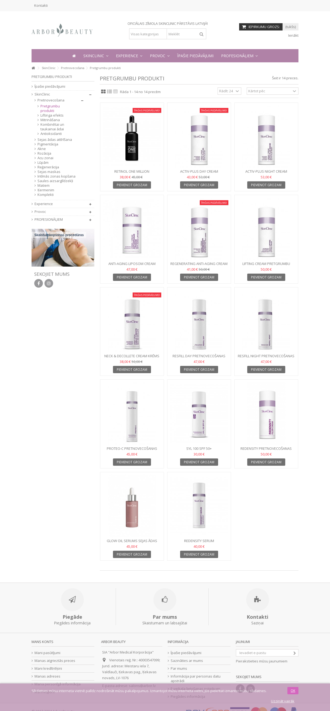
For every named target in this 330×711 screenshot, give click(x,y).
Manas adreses (47, 676)
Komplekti (45, 194)
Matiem (43, 185)
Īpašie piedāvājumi (50, 86)
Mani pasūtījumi (47, 653)
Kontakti (41, 5)
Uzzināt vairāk (282, 701)
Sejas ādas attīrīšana (54, 139)
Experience (44, 204)
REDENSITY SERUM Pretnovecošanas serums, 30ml (199, 543)
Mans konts (42, 641)
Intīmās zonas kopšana (56, 176)
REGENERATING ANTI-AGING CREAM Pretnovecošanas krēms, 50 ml (199, 266)
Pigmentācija (47, 144)
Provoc (40, 211)
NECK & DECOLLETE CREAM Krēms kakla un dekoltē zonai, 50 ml (131, 358)
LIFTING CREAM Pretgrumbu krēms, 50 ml (266, 266)
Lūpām (43, 162)
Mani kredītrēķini (48, 668)
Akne (41, 149)
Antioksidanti (51, 133)
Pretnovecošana (50, 100)
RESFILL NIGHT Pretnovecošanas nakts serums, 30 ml (266, 358)
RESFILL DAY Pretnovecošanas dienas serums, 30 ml (199, 358)
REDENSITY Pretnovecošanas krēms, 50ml (266, 450)
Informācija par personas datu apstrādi (196, 678)
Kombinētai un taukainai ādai (52, 126)
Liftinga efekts (52, 115)
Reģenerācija (48, 167)
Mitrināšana (50, 120)
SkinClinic (42, 94)
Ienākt (292, 35)
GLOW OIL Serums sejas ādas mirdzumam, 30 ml (132, 543)
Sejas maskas (48, 171)
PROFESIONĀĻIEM (49, 219)
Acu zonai (45, 158)
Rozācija (44, 153)
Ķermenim (45, 190)
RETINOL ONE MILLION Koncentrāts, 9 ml (131, 173)
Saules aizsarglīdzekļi (55, 181)
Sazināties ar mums (187, 660)
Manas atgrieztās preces (55, 660)
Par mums (179, 668)
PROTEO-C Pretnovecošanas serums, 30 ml (132, 450)
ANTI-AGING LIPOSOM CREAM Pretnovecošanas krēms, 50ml (131, 266)
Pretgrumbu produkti (50, 108)
